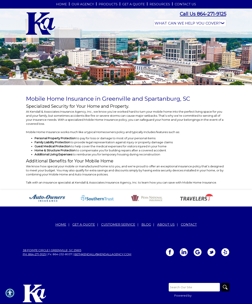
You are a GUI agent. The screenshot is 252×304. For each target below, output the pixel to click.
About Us (166, 225)
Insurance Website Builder (210, 295)
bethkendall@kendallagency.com (102, 254)
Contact (189, 225)
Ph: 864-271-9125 (34, 254)
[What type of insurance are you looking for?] (190, 23)
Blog (146, 225)
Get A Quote (83, 225)
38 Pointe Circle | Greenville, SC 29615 (52, 250)
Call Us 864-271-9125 (203, 14)
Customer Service (118, 225)
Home (60, 225)
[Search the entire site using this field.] (194, 287)
